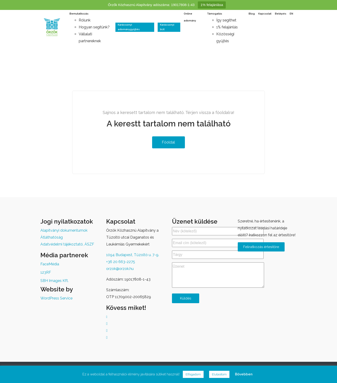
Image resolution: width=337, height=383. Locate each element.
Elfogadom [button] (193, 374)
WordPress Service (56, 298)
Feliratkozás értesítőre (261, 247)
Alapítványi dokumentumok (63, 230)
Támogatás (214, 13)
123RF (45, 272)
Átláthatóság (51, 237)
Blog (252, 13)
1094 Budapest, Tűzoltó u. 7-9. (132, 255)
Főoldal (168, 142)
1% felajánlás (227, 27)
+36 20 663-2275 (120, 262)
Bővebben (244, 374)
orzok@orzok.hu (120, 268)
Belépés (280, 13)
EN (291, 13)
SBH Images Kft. (54, 280)
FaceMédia (49, 264)
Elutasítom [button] (219, 374)
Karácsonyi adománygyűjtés (129, 27)
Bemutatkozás (78, 13)
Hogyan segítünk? (94, 27)
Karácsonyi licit (167, 27)
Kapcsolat (264, 13)
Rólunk (84, 20)
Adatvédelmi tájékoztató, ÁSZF (67, 244)
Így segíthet (226, 20)
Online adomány (190, 17)
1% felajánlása (212, 5)
